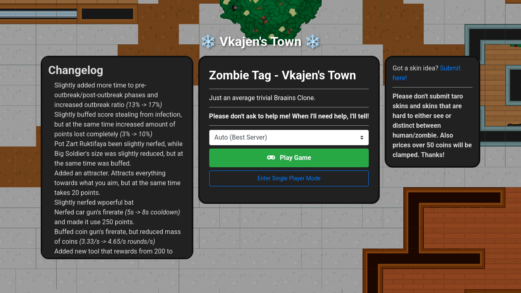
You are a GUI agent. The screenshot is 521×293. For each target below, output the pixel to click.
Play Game (289, 158)
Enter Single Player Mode (289, 178)
